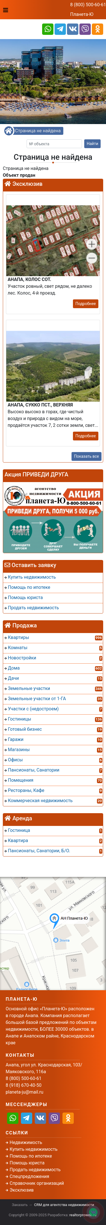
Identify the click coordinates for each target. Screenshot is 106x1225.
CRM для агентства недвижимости (64, 1205)
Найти (92, 143)
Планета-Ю (81, 14)
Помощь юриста (27, 1163)
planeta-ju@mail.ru (24, 1092)
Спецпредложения (29, 1176)
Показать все (86, 456)
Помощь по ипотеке (31, 1156)
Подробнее (85, 303)
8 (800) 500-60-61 (88, 4)
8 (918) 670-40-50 (24, 1085)
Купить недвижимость (33, 1149)
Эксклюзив (22, 1190)
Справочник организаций (37, 1183)
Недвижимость (26, 1142)
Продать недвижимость (35, 1169)
